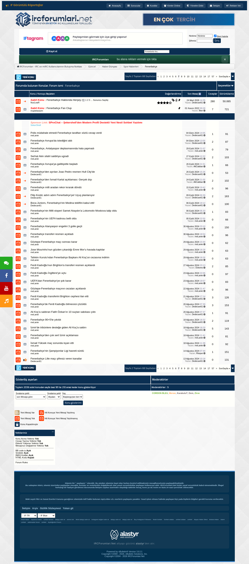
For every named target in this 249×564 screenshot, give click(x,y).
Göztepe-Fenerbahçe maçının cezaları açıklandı (58, 288)
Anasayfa (115, 5)
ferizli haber (25, 519)
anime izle (70, 519)
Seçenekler (224, 85)
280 (212, 101)
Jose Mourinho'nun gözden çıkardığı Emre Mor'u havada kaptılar (68, 249)
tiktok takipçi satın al (83, 519)
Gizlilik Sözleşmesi (50, 508)
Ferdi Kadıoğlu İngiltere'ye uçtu (48, 272)
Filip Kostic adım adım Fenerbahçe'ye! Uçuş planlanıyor (63, 195)
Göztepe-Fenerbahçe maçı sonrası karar (54, 241)
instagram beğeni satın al (100, 519)
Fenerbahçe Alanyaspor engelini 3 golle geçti (56, 226)
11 (192, 76)
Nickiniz (192, 36)
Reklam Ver (233, 5)
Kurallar (152, 5)
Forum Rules (22, 462)
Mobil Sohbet (157, 519)
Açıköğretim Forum (54, 522)
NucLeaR (35, 102)
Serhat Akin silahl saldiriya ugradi (50, 156)
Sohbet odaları (169, 519)
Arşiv (35, 508)
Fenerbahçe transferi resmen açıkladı (52, 234)
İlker (201, 110)
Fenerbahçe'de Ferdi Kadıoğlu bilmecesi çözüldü (59, 304)
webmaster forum (34, 522)
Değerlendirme (173, 93)
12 (196, 76)
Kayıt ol (53, 51)
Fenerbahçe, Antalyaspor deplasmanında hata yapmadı (62, 148)
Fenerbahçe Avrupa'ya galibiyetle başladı (54, 164)
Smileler (19, 453)
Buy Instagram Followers (142, 519)
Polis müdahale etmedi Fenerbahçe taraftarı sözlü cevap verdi (66, 132)
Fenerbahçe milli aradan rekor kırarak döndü (56, 187)
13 (200, 76)
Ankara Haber (214, 519)
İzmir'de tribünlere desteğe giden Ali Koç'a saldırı (58, 327)
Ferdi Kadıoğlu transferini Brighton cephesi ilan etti (60, 296)
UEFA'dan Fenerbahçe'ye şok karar (51, 280)
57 (213, 76)
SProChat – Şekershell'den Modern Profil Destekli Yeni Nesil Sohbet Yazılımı (95, 122)
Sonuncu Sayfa (100, 100)
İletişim (215, 5)
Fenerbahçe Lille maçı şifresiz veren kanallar (56, 358)
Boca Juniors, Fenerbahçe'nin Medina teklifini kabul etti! (63, 202)
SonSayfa (224, 76)
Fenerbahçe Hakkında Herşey (63, 99)
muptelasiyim (37, 111)
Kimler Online (172, 5)
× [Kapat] (225, 59)
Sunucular (133, 5)
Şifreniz (192, 41)
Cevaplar (212, 93)
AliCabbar (198, 166)
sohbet (190, 519)
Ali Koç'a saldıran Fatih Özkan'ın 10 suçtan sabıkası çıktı (63, 311)
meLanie (35, 135)
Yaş (64, 393)
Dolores (199, 267)
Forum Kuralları (21, 5)
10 (188, 76)
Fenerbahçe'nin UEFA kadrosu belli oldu (54, 218)
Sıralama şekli (22, 393)
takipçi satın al (60, 519)
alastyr (140, 543)
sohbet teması (48, 519)
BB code (20, 450)
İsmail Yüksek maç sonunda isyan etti (52, 343)
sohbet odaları (181, 519)
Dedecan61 (197, 102)
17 (209, 76)
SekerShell (36, 125)
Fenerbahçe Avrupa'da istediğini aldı (51, 140)
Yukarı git (68, 508)
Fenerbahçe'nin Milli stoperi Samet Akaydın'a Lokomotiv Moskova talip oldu (74, 210)
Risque (199, 353)
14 (204, 76)
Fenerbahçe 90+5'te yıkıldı (46, 319)
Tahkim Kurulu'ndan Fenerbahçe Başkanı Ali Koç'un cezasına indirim (70, 257)
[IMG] (18, 455)
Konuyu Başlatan (46, 93)
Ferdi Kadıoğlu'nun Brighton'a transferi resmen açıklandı (63, 265)
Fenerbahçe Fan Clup (59, 108)
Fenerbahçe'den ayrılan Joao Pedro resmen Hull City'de (63, 171)
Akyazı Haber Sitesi (201, 519)
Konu (33, 93)
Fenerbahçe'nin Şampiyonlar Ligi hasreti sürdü (57, 350)
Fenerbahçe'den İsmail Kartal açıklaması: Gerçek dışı (61, 179)
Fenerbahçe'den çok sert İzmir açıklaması (54, 335)
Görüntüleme (227, 93)
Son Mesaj (193, 93)
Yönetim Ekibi (195, 5)
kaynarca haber (36, 519)
